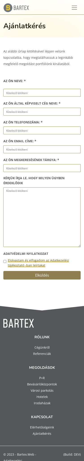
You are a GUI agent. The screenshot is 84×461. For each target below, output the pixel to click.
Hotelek (42, 397)
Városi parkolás (42, 390)
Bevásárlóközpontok (42, 384)
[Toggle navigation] (74, 7)
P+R (42, 378)
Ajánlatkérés (42, 433)
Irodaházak (42, 403)
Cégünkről (42, 347)
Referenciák (42, 354)
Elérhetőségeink (42, 427)
